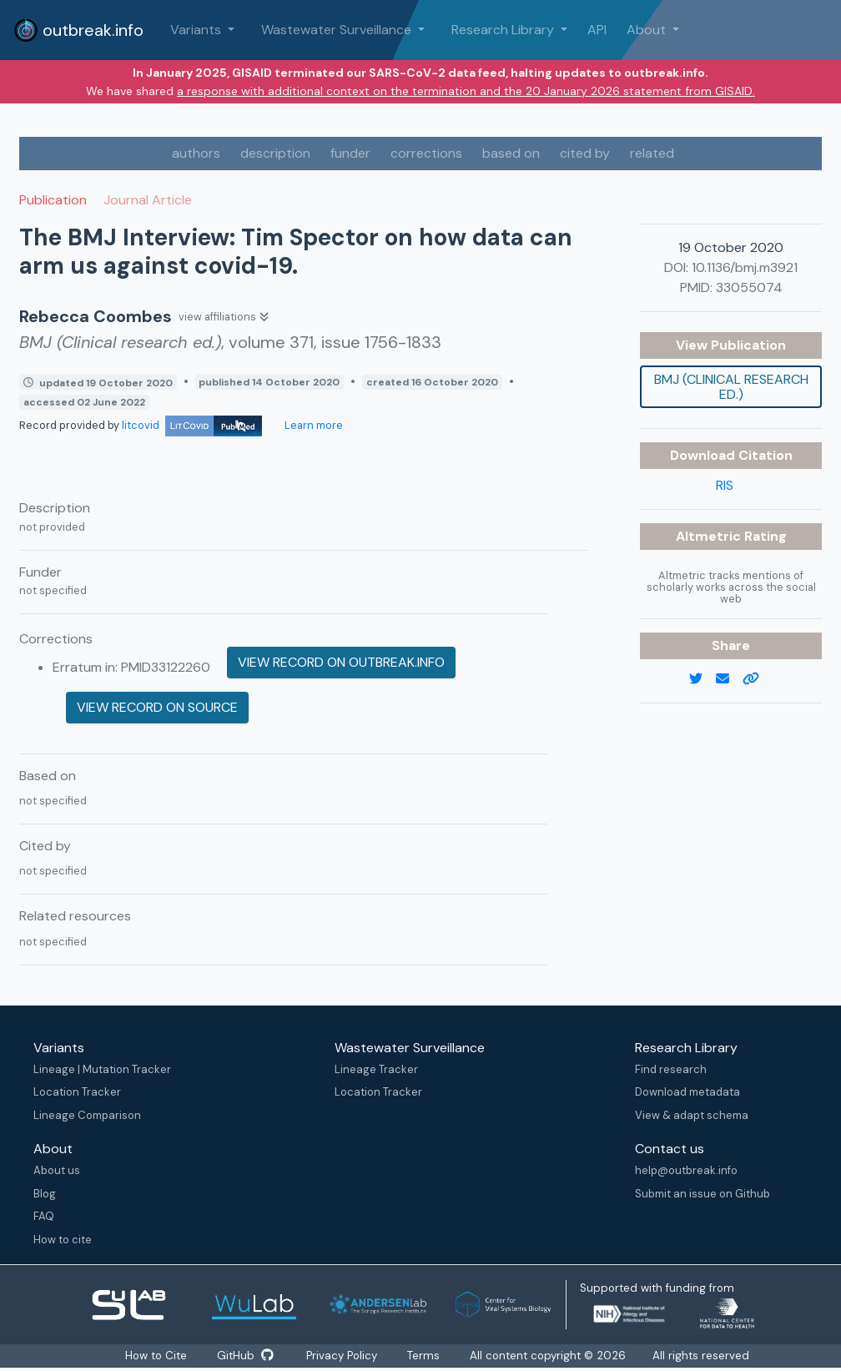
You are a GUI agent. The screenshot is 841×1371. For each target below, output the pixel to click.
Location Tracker (77, 1092)
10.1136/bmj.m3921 (745, 267)
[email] (729, 679)
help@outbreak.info (686, 1170)
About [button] (648, 29)
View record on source (157, 707)
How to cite (62, 1239)
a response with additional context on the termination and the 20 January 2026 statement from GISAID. (466, 90)
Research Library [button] (504, 29)
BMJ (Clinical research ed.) (731, 386)
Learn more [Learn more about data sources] (312, 425)
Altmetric (710, 536)
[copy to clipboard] (758, 679)
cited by (585, 153)
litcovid (192, 425)
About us (56, 1170)
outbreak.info (78, 30)
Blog (44, 1194)
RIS (724, 485)
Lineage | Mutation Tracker (102, 1069)
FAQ (43, 1216)
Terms (425, 1355)
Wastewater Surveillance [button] (338, 29)
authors (196, 153)
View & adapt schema (691, 1115)
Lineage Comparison (87, 1115)
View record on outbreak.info (341, 662)
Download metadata (687, 1092)
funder (350, 153)
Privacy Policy (343, 1355)
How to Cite (156, 1355)
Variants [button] (197, 29)
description (275, 153)
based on (511, 153)
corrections (426, 153)
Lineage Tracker (376, 1069)
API (597, 29)
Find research (671, 1069)
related (652, 153)
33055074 (749, 287)
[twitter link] (702, 679)
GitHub (245, 1355)
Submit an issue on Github (702, 1194)
